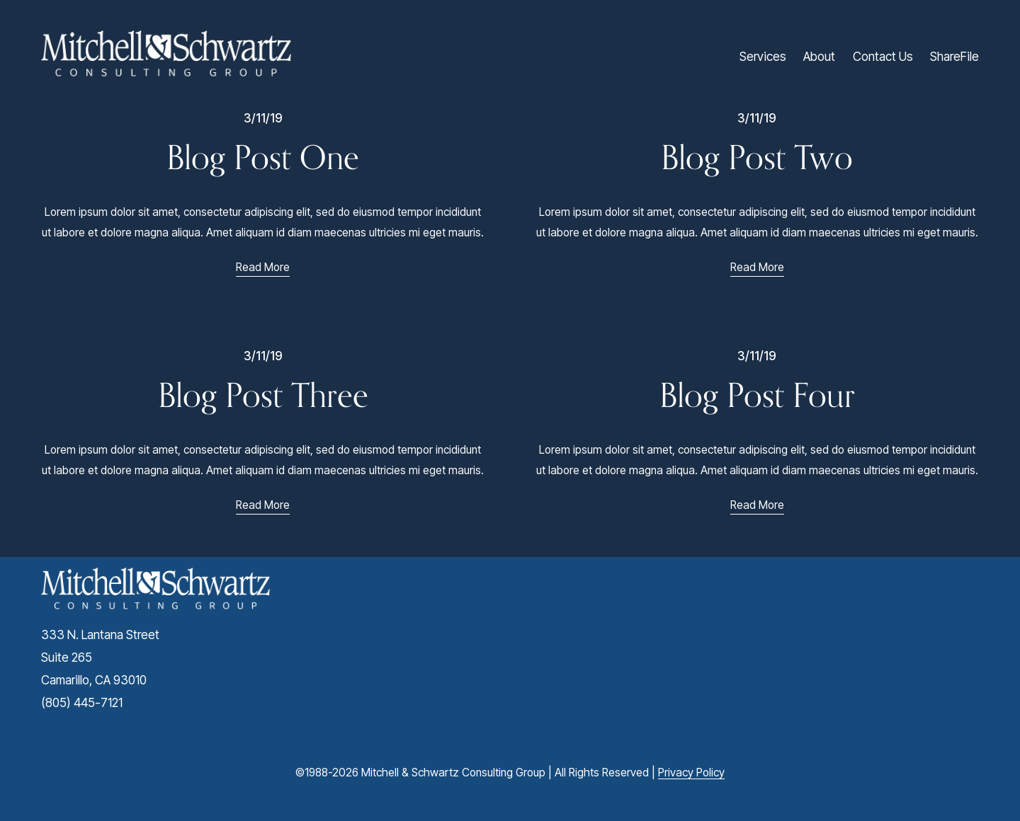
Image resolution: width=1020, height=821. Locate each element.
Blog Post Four (757, 395)
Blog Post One (262, 157)
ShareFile (954, 56)
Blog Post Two (757, 157)
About (819, 56)
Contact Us (883, 56)
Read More (263, 267)
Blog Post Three (263, 395)
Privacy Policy (691, 772)
